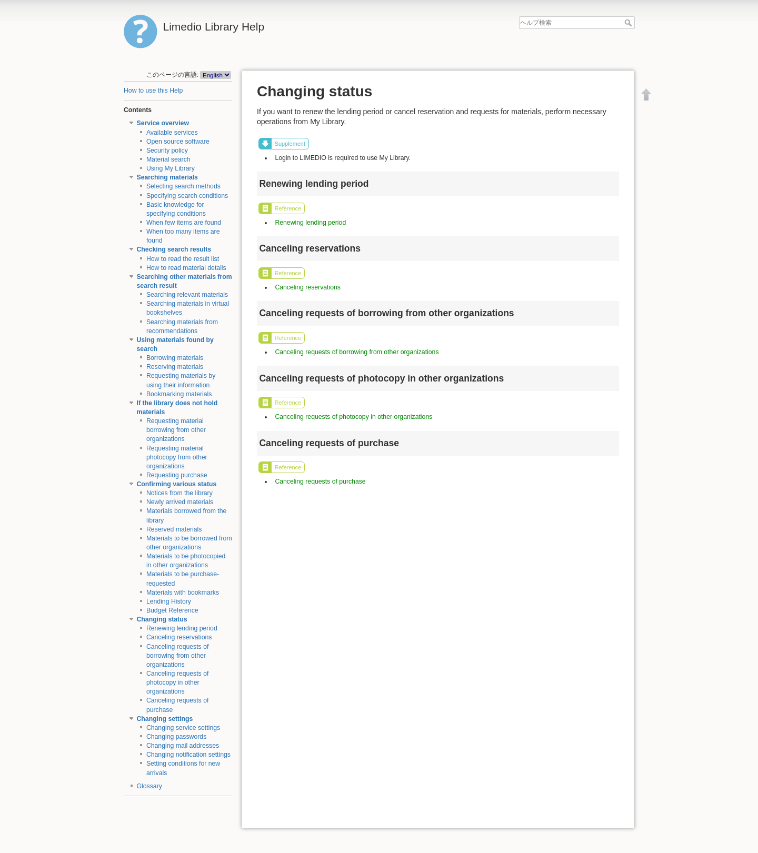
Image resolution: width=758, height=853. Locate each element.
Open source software (178, 141)
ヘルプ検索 (629, 22)
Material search (168, 159)
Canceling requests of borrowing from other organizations (177, 655)
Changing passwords (176, 736)
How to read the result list (182, 259)
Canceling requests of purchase (320, 481)
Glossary (149, 786)
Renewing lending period (181, 628)
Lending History (168, 601)
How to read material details (186, 268)
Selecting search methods (183, 186)
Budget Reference (172, 610)
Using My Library (170, 168)
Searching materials (167, 177)
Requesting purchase (176, 475)
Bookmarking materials (179, 394)
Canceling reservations (179, 637)
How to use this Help (153, 90)
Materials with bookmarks (182, 592)
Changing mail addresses (182, 745)
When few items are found (183, 222)
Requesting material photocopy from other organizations (176, 457)
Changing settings (165, 718)
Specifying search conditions (187, 195)
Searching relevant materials (187, 294)
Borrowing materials (174, 358)
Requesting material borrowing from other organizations (176, 430)
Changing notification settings (188, 754)
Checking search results (174, 249)
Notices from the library (179, 493)
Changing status (162, 619)
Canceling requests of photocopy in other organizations (177, 682)
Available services (172, 132)
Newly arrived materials (179, 502)
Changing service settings (183, 727)
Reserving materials (174, 366)
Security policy (167, 150)
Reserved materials (174, 529)
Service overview (163, 123)
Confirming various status (177, 484)
